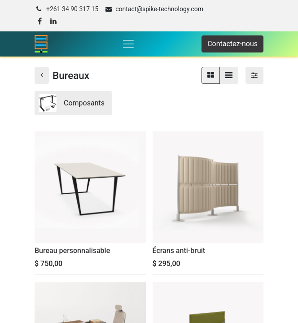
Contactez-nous (232, 43)
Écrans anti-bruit (179, 250)
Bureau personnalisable (72, 250)
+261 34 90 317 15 (72, 9)
